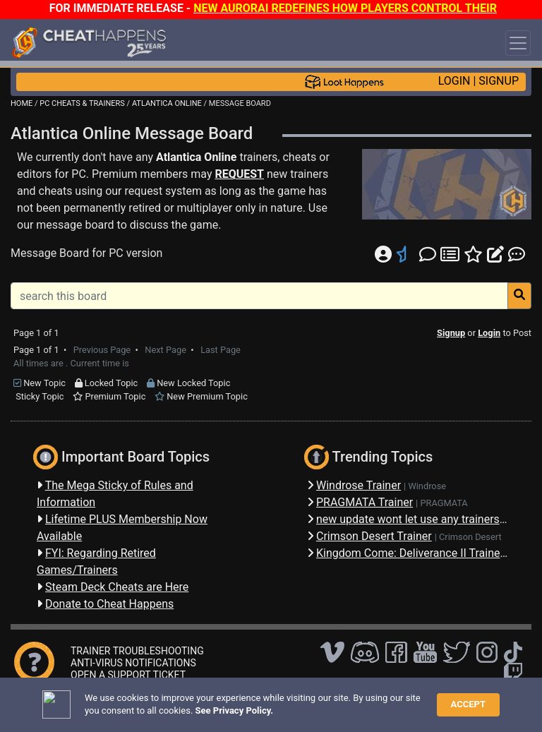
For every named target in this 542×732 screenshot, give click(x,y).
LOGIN (454, 81)
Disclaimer (262, 699)
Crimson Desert (470, 537)
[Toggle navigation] (518, 43)
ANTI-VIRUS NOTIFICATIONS (133, 662)
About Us (417, 699)
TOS (374, 699)
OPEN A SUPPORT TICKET (128, 674)
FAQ (222, 699)
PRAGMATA (443, 503)
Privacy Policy (324, 699)
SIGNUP (498, 81)
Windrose (427, 486)
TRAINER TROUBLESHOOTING (137, 650)
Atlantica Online (196, 157)
